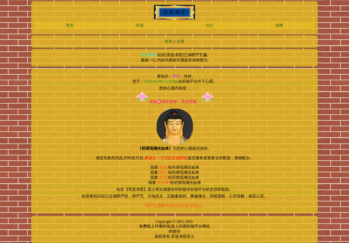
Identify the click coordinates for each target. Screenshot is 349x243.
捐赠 (279, 25)
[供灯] (163, 172)
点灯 (209, 25)
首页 (70, 25)
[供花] (163, 177)
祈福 (139, 25)
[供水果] (163, 182)
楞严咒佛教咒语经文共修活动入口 (175, 206)
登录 (168, 41)
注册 (180, 41)
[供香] (163, 167)
